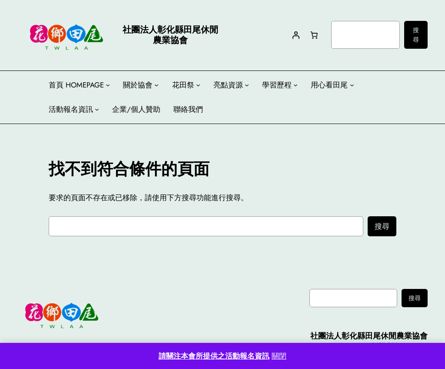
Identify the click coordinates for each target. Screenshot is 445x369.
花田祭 (183, 85)
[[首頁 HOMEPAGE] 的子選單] (108, 85)
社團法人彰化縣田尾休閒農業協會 (369, 335)
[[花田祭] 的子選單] (198, 85)
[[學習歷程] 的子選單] (295, 85)
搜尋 (416, 35)
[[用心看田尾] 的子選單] (352, 85)
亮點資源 (228, 85)
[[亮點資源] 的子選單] (247, 85)
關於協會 (138, 85)
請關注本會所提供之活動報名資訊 (214, 356)
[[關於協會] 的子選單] (156, 85)
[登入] (295, 35)
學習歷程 (277, 85)
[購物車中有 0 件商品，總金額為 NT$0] (314, 35)
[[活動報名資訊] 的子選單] (97, 109)
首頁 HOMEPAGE (76, 85)
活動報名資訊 (71, 109)
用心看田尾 (329, 85)
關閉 (279, 356)
